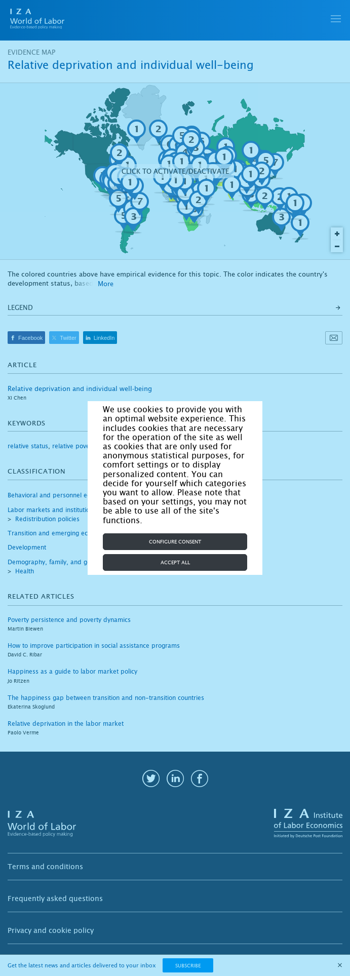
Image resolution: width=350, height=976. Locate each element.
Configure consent (175, 541)
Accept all (175, 562)
